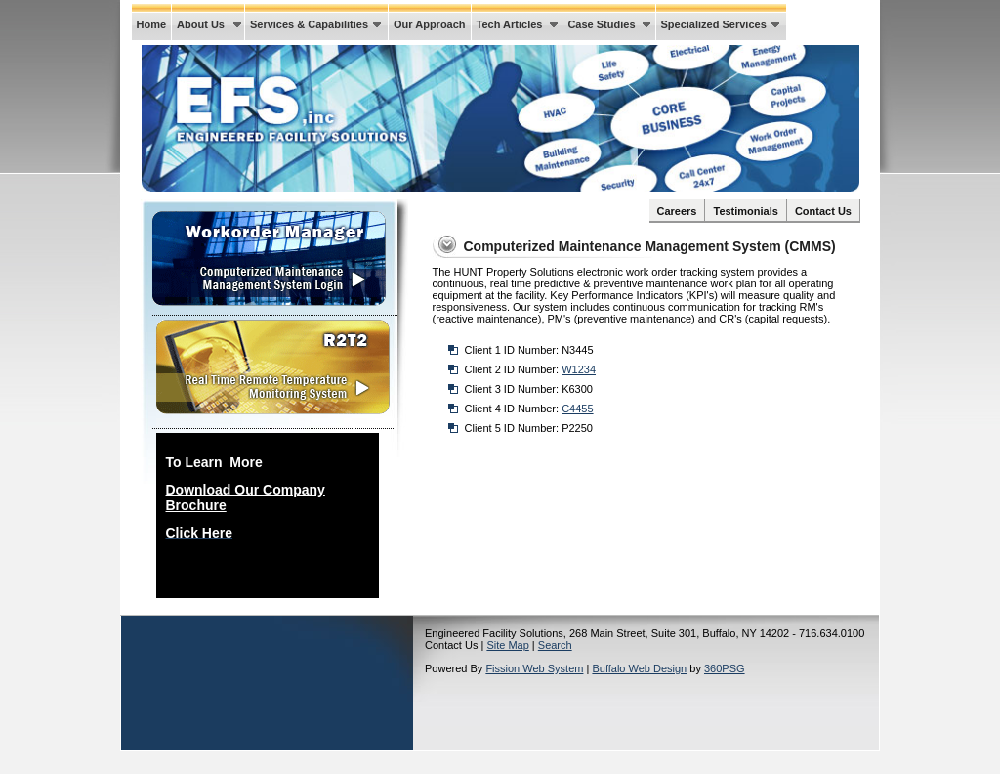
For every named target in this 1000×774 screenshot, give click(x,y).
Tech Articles (510, 24)
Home (152, 24)
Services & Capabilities (309, 24)
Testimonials (745, 211)
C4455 (577, 408)
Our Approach (430, 24)
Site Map (507, 645)
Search (555, 645)
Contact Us (823, 211)
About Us (201, 24)
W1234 (579, 369)
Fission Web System (534, 668)
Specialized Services (714, 24)
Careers (677, 211)
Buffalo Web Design (639, 668)
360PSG (724, 668)
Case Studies (601, 24)
